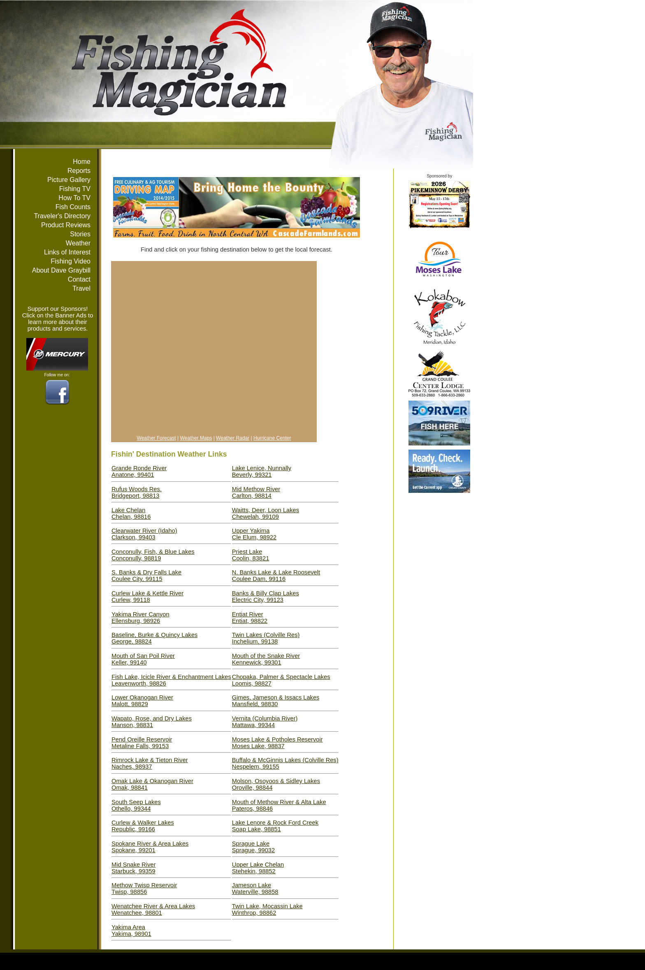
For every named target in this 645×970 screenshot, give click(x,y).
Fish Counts (73, 206)
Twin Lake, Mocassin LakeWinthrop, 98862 (267, 909)
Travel (81, 288)
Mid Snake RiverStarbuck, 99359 (133, 867)
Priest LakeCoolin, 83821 (250, 555)
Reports (78, 170)
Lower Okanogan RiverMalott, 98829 (142, 700)
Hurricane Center (272, 438)
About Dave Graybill (61, 270)
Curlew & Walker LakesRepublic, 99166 (142, 825)
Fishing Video (70, 261)
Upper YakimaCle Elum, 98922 (254, 534)
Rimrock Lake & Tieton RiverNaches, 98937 (149, 763)
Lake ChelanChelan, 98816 (131, 513)
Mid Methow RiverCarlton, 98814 (256, 492)
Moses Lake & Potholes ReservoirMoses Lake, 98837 (277, 742)
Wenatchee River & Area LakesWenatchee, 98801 (153, 909)
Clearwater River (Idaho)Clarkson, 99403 (144, 534)
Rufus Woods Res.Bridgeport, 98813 (136, 492)
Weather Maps (196, 438)
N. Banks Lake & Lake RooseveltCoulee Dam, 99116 (276, 575)
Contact (79, 279)
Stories (80, 234)
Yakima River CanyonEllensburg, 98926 (140, 617)
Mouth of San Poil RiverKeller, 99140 (143, 659)
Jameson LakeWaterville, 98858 (255, 888)
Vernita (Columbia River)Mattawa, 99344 (265, 721)
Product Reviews (65, 225)
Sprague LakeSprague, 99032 (253, 846)
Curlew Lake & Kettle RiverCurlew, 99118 (147, 596)
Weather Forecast (156, 438)
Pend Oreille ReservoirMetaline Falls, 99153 (141, 742)
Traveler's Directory (62, 215)
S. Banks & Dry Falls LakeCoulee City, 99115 (146, 575)
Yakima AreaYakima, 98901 (131, 930)
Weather (78, 243)
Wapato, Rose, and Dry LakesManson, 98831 (151, 721)
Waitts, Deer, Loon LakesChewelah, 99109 (265, 513)
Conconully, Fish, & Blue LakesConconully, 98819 (153, 555)
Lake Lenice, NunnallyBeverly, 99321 (261, 471)
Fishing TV (74, 188)
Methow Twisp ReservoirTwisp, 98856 (144, 888)
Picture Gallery (68, 179)
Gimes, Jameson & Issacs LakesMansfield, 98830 (276, 700)
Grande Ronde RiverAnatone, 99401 (139, 471)
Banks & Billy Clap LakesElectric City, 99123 (265, 596)
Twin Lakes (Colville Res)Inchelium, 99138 (266, 638)
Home (81, 161)
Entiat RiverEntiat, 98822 (249, 617)
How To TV (74, 197)
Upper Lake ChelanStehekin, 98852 (258, 867)
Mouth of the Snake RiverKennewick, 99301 (266, 659)
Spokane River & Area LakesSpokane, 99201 (149, 846)
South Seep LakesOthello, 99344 (136, 805)
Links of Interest (67, 252)
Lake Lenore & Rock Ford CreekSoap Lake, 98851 (275, 825)
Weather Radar (232, 438)
